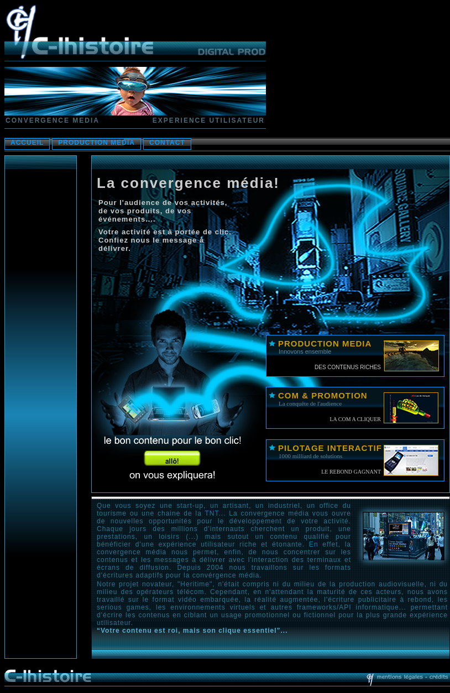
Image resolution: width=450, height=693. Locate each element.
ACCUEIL (27, 142)
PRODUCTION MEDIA (96, 142)
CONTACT (167, 142)
